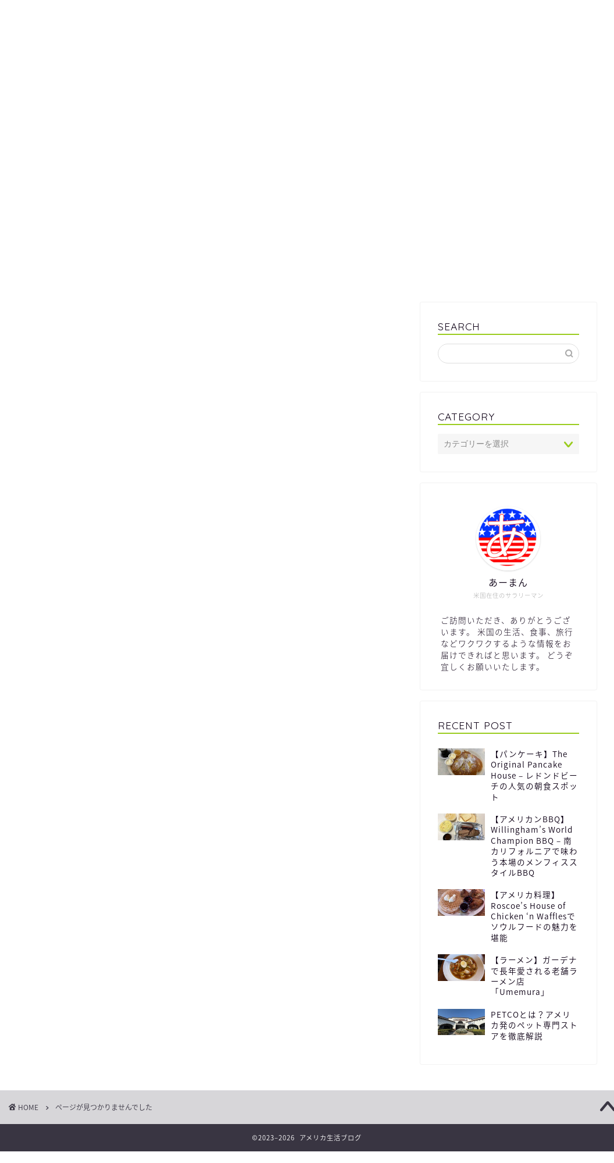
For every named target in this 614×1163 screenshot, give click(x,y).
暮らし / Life (92, 830)
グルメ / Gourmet (104, 813)
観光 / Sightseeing (106, 847)
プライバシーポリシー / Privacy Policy (234, 15)
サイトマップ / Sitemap (75, 15)
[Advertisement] (307, 203)
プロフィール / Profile (388, 15)
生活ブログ (307, 74)
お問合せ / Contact (503, 15)
